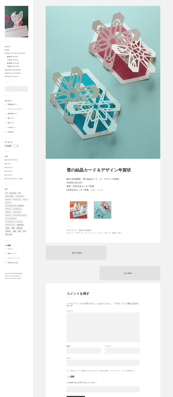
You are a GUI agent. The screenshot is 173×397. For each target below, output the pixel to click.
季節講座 (11, 104)
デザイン (80, 233)
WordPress (17, 276)
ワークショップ (13, 109)
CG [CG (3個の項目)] (7, 193)
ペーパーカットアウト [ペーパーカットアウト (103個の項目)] (19, 215)
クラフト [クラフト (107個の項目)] (8, 202)
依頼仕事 (11, 113)
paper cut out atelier (15, 53)
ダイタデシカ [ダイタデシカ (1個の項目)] (17, 209)
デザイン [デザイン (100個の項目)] (8, 212)
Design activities (13, 73)
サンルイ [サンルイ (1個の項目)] (8, 209)
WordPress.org (13, 263)
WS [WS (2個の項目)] (19, 193)
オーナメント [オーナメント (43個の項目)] (17, 199)
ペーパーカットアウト (95, 233)
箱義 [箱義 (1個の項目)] (14, 231)
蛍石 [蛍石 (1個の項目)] (19, 231)
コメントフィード (14, 258)
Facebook (9, 167)
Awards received (13, 70)
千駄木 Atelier (13, 66)
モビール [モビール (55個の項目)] (19, 221)
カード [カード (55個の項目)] (25, 199)
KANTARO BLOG (12, 160)
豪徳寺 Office (12, 57)
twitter (8, 164)
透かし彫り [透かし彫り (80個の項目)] (9, 234)
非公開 (10, 132)
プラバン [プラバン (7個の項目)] (8, 215)
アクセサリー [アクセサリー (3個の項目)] (20, 196)
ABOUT (7, 47)
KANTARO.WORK (16, 273)
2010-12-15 (71, 230)
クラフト (71, 233)
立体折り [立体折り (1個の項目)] (8, 231)
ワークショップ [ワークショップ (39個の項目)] (10, 225)
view (99, 189)
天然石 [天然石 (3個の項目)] (8, 228)
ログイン (11, 249)
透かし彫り (117, 233)
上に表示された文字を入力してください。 (82, 363)
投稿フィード (12, 253)
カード (108, 233)
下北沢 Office (12, 60)
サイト (69, 338)
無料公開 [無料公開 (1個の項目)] (19, 228)
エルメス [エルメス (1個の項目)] (8, 199)
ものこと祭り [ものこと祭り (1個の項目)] (9, 196)
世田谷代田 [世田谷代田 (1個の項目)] (20, 225)
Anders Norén (16, 278)
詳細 (93, 189)
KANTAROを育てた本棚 (14, 179)
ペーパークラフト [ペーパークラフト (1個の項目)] (11, 218)
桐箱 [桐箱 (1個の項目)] (13, 228)
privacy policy (12, 76)
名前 (69, 326)
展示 (9, 118)
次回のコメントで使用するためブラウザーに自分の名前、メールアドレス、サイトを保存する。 (103, 351)
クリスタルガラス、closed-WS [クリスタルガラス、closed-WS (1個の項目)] (14, 206)
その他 (10, 127)
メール (108, 326)
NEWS (7, 50)
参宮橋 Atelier (13, 63)
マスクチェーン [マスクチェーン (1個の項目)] (10, 221)
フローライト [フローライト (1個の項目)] (17, 212)
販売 (9, 123)
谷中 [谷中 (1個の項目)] (24, 231)
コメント (70, 291)
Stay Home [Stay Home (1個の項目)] (13, 193)
